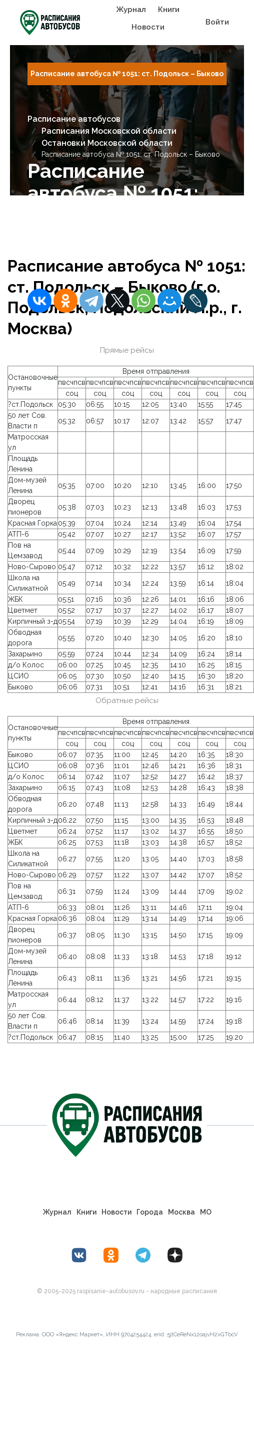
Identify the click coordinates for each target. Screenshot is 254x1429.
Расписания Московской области (109, 131)
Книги (169, 9)
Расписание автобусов (74, 119)
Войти (217, 22)
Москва (181, 1212)
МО (206, 1212)
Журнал (131, 9)
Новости (148, 27)
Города (149, 1212)
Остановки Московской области (107, 143)
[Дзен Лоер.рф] (175, 1255)
